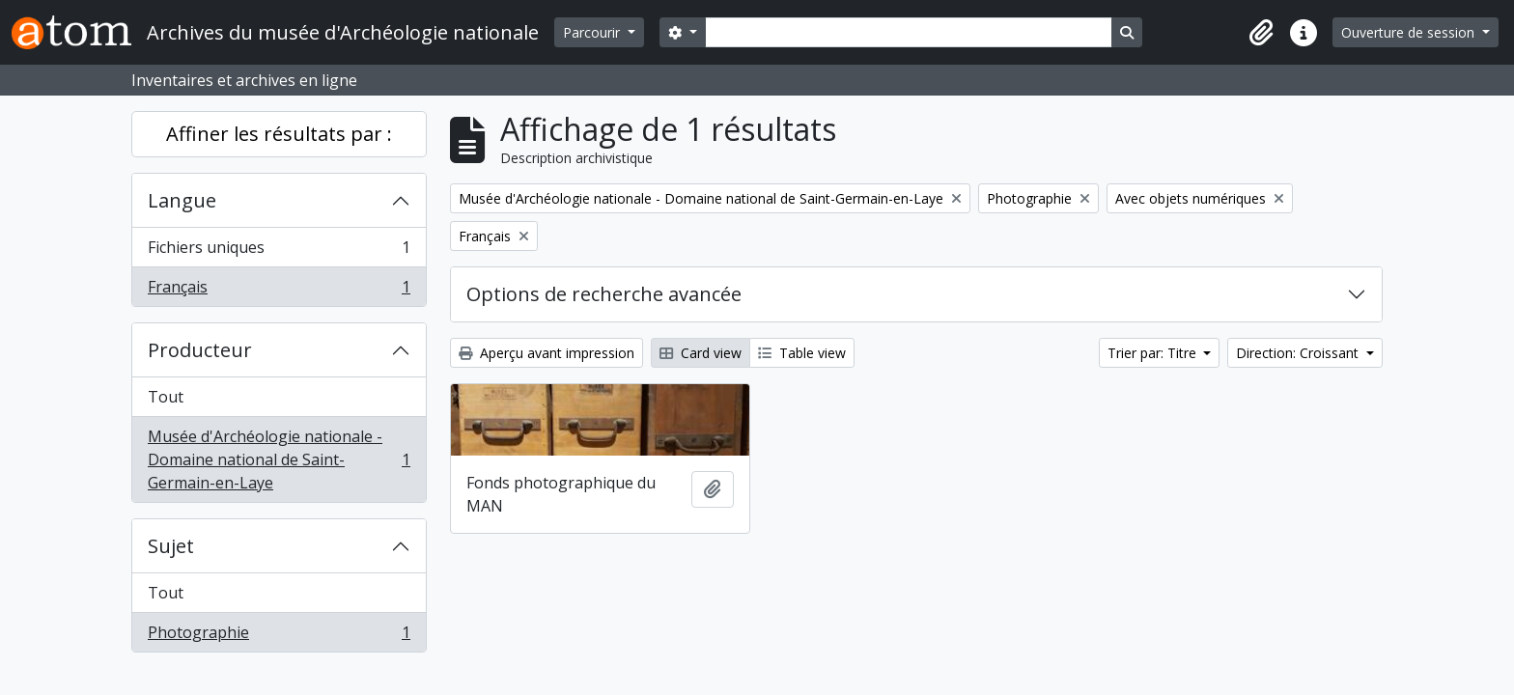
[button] (1261, 33)
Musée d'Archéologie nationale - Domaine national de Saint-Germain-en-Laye (278, 459)
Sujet (171, 546)
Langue (182, 200)
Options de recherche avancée (604, 294)
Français (278, 290)
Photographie (278, 636)
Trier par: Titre (1153, 353)
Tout (165, 396)
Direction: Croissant (1299, 353)
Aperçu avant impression (546, 353)
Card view (700, 353)
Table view (802, 353)
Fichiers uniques (278, 251)
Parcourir (593, 32)
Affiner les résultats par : (279, 134)
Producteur (200, 350)
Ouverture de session (1409, 32)
